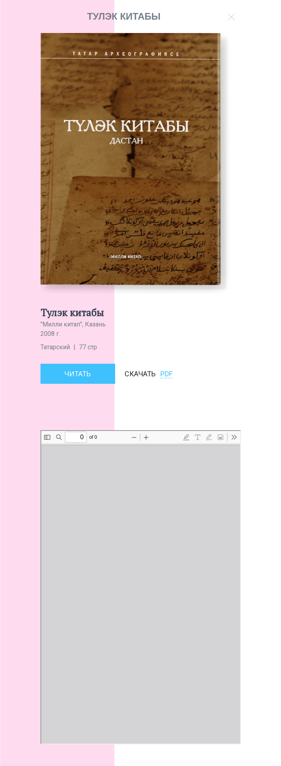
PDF (166, 374)
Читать (77, 374)
